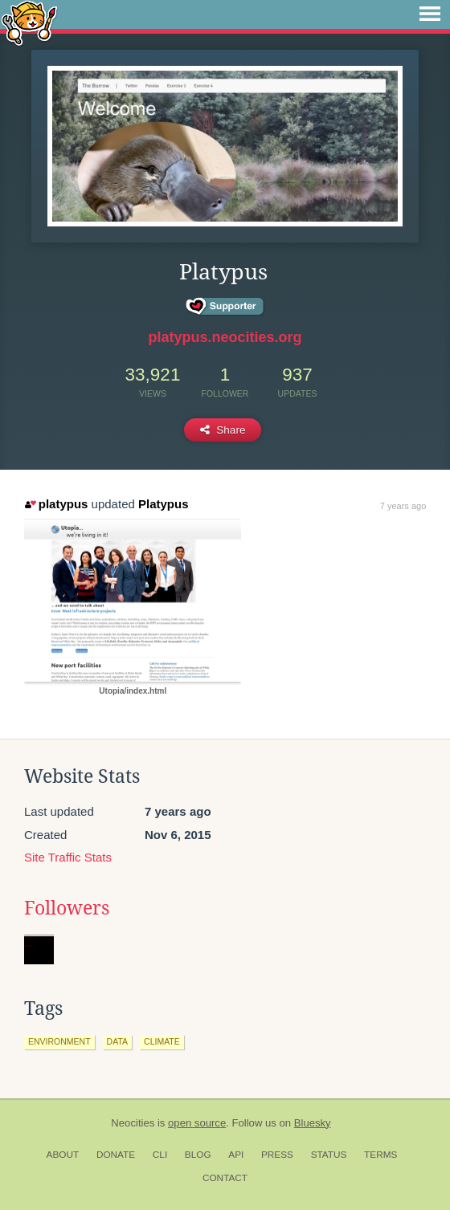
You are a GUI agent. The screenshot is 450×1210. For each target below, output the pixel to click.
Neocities (132, 1123)
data (117, 1041)
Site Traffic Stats (68, 857)
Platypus (163, 504)
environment (59, 1041)
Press (277, 1154)
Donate (115, 1154)
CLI (160, 1154)
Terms (380, 1154)
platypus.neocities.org (224, 337)
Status (329, 1154)
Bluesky (312, 1123)
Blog (198, 1154)
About (63, 1154)
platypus (56, 504)
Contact (225, 1178)
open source (197, 1123)
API (235, 1154)
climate (162, 1041)
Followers (66, 908)
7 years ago (403, 506)
